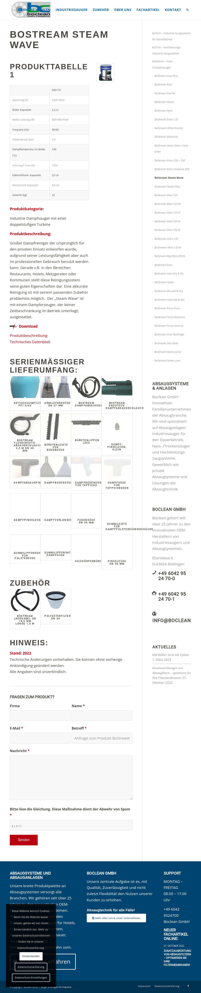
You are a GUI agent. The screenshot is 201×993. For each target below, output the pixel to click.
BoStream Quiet (164, 282)
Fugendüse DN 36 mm (86, 521)
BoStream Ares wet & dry (170, 299)
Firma (15, 705)
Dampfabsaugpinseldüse (34, 482)
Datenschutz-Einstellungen (31, 977)
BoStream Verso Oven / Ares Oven (171, 148)
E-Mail (16, 728)
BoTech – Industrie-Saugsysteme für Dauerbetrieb (171, 36)
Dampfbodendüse (58, 482)
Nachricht (20, 750)
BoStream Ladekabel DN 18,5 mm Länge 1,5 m (25, 620)
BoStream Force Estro (167, 308)
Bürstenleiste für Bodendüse (56, 447)
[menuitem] (34, 10)
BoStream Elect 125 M (168, 204)
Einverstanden (31, 956)
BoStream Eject (164, 110)
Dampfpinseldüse (28, 520)
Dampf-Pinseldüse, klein (117, 447)
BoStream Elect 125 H (167, 212)
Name (78, 705)
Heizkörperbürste (90, 561)
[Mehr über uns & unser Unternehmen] (116, 918)
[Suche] (187, 10)
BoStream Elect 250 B (167, 230)
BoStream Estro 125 (166, 119)
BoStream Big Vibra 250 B (170, 256)
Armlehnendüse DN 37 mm (57, 404)
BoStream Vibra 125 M (168, 247)
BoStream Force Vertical (169, 325)
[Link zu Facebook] (188, 986)
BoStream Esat (163, 265)
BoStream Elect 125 (166, 195)
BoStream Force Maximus (170, 317)
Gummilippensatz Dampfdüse (58, 554)
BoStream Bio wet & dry (169, 291)
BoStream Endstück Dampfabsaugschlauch (125, 406)
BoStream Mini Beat (166, 343)
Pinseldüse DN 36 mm (117, 562)
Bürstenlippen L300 (87, 441)
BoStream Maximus (166, 136)
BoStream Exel (163, 84)
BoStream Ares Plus (166, 76)
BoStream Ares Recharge (169, 334)
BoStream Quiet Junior (168, 352)
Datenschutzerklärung (31, 967)
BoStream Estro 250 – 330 (170, 160)
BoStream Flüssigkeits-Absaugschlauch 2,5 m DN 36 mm (28, 445)
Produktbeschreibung (28, 335)
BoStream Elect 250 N (167, 221)
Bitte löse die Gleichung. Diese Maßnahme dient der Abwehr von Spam (70, 812)
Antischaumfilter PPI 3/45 (28, 404)
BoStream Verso (164, 102)
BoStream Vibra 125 (166, 238)
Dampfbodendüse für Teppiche (89, 484)
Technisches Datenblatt (30, 341)
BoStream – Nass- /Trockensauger (162, 64)
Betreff (79, 728)
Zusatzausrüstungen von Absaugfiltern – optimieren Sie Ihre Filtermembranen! (171, 672)
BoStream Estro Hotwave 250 (172, 169)
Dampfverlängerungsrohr (66, 520)
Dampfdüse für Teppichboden (117, 485)
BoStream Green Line (167, 360)
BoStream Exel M (165, 93)
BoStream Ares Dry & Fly (169, 273)
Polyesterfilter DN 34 (57, 617)
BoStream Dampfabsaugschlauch (94, 404)
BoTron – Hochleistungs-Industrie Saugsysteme (166, 50)
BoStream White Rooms (169, 128)
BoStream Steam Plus (167, 186)
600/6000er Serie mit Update (170, 655)
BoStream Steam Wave (169, 177)
